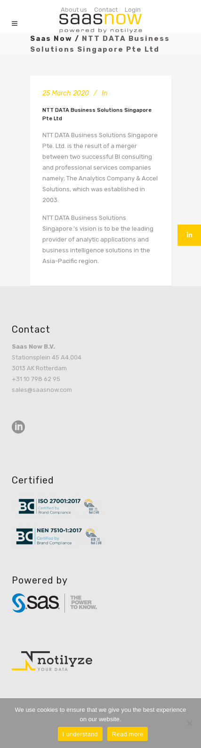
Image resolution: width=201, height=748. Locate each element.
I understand (80, 734)
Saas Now (51, 38)
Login (133, 9)
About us (74, 9)
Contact (106, 9)
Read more (128, 734)
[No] (189, 723)
